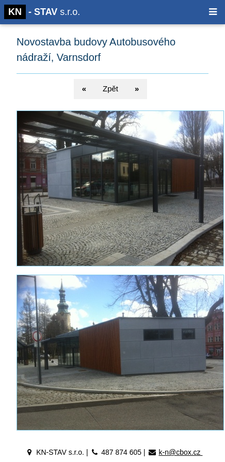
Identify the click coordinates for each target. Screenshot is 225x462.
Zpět (110, 88)
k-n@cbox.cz (180, 452)
